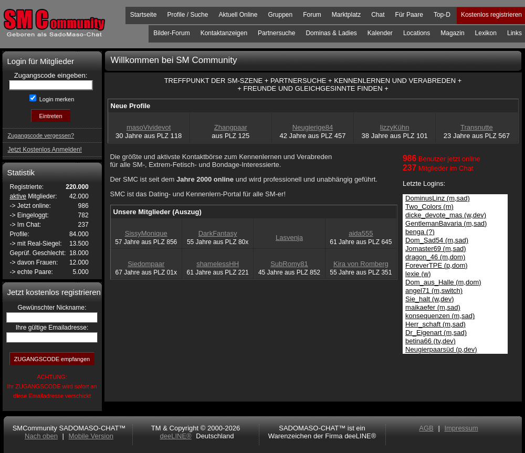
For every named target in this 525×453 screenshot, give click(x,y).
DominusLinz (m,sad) (437, 198)
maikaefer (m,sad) (432, 307)
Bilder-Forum (171, 33)
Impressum (461, 428)
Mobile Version (91, 436)
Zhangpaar (230, 127)
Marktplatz (346, 14)
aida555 (361, 233)
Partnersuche (276, 33)
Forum (312, 14)
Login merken (56, 99)
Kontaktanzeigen (224, 33)
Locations (416, 33)
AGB (426, 428)
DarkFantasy (217, 233)
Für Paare (409, 14)
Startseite (143, 14)
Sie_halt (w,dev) (429, 299)
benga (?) (420, 232)
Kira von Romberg (360, 264)
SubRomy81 (289, 264)
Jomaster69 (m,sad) (435, 248)
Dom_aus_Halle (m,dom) (443, 282)
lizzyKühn (395, 127)
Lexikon (486, 33)
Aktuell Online (237, 14)
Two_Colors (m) (429, 206)
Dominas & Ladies (331, 33)
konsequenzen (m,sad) (440, 316)
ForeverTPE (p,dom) (436, 265)
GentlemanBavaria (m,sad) (446, 223)
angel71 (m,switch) (434, 290)
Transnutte (476, 127)
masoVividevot (149, 127)
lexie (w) (417, 274)
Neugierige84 (312, 127)
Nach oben (41, 436)
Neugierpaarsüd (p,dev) (441, 349)
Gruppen (280, 14)
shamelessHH (217, 264)
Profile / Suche (187, 14)
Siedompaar (146, 264)
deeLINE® (175, 436)
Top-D (442, 14)
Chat (377, 14)
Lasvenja (289, 237)
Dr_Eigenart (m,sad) (436, 332)
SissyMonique (146, 233)
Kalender (380, 33)
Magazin (452, 33)
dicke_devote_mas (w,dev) (445, 215)
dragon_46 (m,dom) (435, 257)
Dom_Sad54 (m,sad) (436, 240)
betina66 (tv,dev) (430, 341)
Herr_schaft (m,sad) (435, 324)
